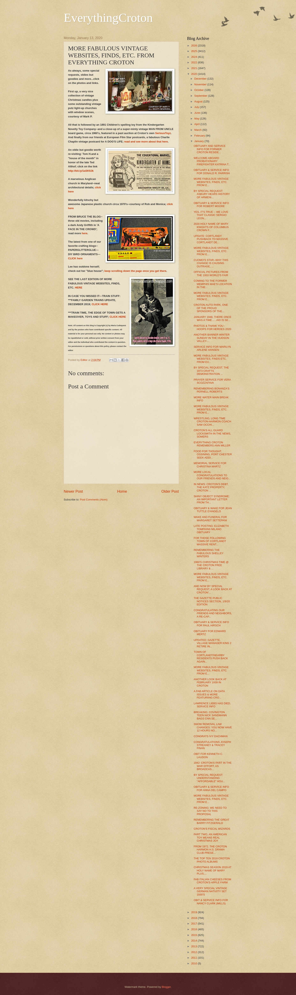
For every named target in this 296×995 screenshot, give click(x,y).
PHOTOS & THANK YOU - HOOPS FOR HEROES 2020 (212, 327)
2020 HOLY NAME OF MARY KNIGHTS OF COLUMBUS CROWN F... (211, 227)
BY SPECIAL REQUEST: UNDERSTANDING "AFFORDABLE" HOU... (209, 778)
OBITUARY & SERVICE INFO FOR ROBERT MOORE (211, 205)
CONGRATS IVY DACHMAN (211, 736)
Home (122, 491)
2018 (194, 918)
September (201, 95)
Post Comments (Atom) (94, 499)
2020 (194, 73)
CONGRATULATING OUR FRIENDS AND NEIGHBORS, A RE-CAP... (213, 613)
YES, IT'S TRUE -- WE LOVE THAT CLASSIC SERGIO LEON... (211, 215)
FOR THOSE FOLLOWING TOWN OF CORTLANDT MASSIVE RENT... (210, 541)
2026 (194, 45)
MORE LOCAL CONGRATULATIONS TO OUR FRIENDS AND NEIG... (212, 475)
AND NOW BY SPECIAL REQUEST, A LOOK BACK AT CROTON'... (213, 589)
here (84, 233)
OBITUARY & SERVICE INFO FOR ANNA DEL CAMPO (211, 788)
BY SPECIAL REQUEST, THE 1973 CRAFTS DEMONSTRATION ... (211, 370)
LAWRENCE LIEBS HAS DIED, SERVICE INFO (212, 705)
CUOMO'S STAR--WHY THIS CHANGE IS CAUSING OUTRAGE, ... (211, 263)
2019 (194, 912)
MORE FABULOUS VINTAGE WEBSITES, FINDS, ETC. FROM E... (211, 182)
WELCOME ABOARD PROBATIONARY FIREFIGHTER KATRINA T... (212, 161)
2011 (194, 957)
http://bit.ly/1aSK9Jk (81, 170)
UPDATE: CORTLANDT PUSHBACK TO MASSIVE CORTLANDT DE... (211, 239)
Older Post (170, 491)
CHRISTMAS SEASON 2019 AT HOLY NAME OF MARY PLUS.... (212, 870)
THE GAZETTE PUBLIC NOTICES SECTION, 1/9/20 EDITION (212, 601)
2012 (194, 952)
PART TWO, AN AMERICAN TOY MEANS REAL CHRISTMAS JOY (210, 837)
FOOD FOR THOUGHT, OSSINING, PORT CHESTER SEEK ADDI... (213, 454)
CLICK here (75, 258)
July (197, 107)
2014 (194, 940)
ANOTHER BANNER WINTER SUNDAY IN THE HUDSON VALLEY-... (212, 338)
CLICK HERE (100, 304)
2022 (194, 62)
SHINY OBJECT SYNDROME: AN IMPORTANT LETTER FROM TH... (212, 499)
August (198, 101)
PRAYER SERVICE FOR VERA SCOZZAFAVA (212, 381)
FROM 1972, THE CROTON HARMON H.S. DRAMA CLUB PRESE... (210, 849)
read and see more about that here (146, 141)
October (199, 90)
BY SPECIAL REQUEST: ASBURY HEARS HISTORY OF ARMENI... (212, 194)
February (200, 135)
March (198, 129)
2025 (194, 51)
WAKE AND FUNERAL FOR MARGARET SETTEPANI (210, 518)
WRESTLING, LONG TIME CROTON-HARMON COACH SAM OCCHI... (212, 421)
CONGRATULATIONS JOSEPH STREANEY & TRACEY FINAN (212, 745)
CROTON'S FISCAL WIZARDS (212, 828)
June (197, 112)
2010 (194, 963)
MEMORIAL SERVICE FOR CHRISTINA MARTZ (210, 465)
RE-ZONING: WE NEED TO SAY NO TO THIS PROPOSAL (210, 811)
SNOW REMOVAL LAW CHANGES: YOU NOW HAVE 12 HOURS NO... (213, 727)
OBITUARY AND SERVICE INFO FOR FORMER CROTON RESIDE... (209, 149)
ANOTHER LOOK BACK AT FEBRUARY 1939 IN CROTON (210, 682)
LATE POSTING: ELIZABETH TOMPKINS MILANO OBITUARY (211, 529)
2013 (194, 946)
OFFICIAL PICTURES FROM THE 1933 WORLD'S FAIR (211, 273)
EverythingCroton (108, 17)
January (199, 141)
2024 (194, 56)
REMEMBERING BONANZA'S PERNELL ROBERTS (211, 390)
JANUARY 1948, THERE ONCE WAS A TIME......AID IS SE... (212, 318)
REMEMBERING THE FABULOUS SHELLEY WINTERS (208, 553)
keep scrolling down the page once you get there (135, 270)
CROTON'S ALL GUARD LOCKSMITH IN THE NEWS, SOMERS (212, 433)
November (200, 84)
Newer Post (73, 491)
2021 (194, 68)
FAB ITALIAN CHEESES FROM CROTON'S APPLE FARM (212, 881)
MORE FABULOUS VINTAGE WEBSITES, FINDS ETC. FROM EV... (211, 359)
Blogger (166, 986)
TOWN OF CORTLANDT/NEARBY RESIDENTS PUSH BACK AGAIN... (211, 656)
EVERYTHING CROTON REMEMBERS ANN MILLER (212, 444)
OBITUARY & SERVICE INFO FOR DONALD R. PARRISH (212, 171)
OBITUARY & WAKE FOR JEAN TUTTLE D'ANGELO (213, 510)
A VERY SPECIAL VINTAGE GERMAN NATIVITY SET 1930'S (210, 891)
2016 (194, 929)
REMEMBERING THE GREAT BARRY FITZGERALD (211, 821)
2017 (194, 923)
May (197, 118)
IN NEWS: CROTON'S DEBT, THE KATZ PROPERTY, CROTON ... (211, 487)
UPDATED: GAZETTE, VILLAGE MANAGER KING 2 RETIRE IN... (212, 643)
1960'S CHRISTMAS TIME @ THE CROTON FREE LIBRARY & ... (211, 565)
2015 (194, 935)
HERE (78, 287)
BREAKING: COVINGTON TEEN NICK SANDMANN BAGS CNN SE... (210, 715)
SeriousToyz (163, 133)
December (200, 78)
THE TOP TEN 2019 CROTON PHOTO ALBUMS (212, 860)
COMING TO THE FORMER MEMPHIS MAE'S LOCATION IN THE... (213, 284)
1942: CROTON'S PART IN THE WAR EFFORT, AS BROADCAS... (212, 766)
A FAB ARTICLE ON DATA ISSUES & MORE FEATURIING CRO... (209, 694)
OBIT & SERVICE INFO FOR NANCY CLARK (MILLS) (211, 902)
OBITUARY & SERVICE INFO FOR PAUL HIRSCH (211, 624)
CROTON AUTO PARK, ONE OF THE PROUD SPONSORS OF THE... (211, 308)
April (197, 124)
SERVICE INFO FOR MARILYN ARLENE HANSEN (212, 348)
